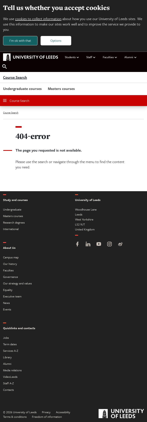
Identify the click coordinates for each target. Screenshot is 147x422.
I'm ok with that (20, 40)
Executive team (12, 296)
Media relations (12, 370)
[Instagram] (109, 244)
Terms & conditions (15, 417)
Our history (10, 264)
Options (55, 40)
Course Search (15, 77)
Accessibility (63, 412)
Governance (10, 277)
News (6, 303)
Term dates (10, 344)
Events (7, 309)
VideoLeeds (10, 377)
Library (7, 357)
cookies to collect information (38, 18)
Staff (91, 57)
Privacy (46, 412)
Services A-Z (10, 351)
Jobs (6, 337)
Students (72, 57)
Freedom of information (47, 417)
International (11, 229)
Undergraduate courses (22, 88)
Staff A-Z (8, 383)
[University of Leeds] (121, 414)
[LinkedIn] (88, 244)
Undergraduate (12, 209)
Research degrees (14, 222)
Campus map (11, 257)
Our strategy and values (17, 283)
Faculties (110, 57)
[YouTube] (99, 244)
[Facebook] (77, 244)
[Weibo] (120, 244)
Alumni (130, 57)
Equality (7, 290)
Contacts (8, 390)
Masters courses (61, 88)
